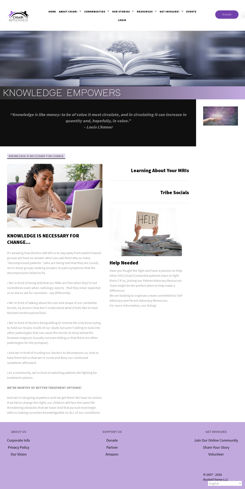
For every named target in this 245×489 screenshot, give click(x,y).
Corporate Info (18, 440)
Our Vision (19, 454)
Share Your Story (216, 447)
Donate (226, 14)
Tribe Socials (174, 192)
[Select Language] (225, 483)
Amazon (112, 454)
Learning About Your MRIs (160, 170)
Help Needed (123, 262)
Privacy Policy (18, 447)
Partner (112, 447)
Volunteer (216, 454)
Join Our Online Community (216, 440)
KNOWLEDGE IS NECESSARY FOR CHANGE (37, 156)
